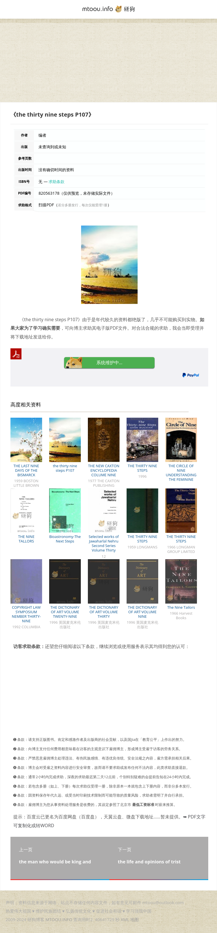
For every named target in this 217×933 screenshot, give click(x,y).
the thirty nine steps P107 (65, 468)
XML (125, 919)
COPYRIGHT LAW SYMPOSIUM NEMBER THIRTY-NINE (26, 614)
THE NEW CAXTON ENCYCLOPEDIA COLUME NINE (104, 470)
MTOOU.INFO (58, 919)
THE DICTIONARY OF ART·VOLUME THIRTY (103, 612)
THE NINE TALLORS (26, 539)
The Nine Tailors (181, 607)
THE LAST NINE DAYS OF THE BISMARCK (26, 470)
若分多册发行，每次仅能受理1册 (82, 205)
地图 (134, 919)
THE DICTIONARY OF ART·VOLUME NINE (142, 612)
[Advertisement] (108, 62)
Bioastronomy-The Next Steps (65, 539)
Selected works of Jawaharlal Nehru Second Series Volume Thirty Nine (104, 545)
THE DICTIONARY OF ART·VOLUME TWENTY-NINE (65, 612)
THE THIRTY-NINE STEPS (142, 539)
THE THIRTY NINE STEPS (142, 468)
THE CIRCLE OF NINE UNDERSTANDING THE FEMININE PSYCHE (181, 474)
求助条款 (56, 181)
